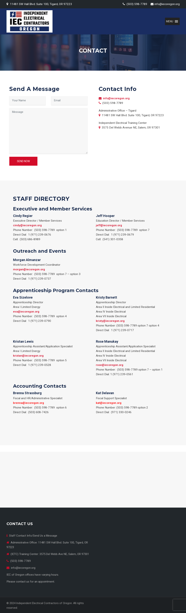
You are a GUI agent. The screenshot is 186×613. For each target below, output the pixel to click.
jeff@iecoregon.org (109, 225)
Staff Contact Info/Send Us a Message (33, 535)
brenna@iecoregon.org (28, 403)
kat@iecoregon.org (108, 403)
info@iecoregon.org (167, 4)
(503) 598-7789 (137, 4)
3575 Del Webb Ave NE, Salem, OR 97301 (64, 554)
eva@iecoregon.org (26, 311)
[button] (169, 21)
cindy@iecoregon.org (27, 225)
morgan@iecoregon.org (29, 269)
